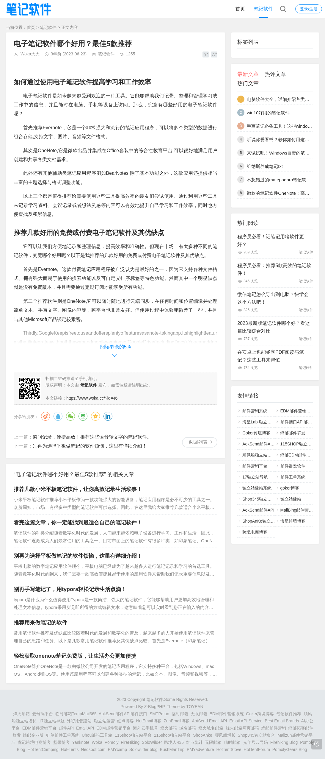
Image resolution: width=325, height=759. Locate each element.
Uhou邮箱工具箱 (97, 735)
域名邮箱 (187, 728)
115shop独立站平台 (133, 735)
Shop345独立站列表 (261, 499)
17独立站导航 (255, 477)
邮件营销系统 (254, 411)
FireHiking (130, 742)
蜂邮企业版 (33, 735)
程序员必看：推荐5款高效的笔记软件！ (274, 269)
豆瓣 (82, 416)
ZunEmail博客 (176, 721)
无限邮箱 (199, 713)
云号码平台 (42, 713)
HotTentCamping (42, 749)
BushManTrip (172, 749)
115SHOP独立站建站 (300, 444)
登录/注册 (309, 9)
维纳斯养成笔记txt (265, 166)
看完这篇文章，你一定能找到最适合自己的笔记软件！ (78, 523)
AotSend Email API (209, 721)
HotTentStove (228, 749)
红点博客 (125, 721)
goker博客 (289, 488)
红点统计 (194, 742)
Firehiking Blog (284, 742)
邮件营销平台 (254, 466)
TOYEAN (194, 706)
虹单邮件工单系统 (62, 735)
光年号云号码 (255, 742)
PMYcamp (117, 749)
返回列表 (198, 442)
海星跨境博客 (292, 521)
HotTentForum (257, 749)
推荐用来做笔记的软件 (40, 623)
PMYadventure (200, 749)
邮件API (66, 728)
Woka (97, 742)
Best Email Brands (282, 721)
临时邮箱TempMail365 (76, 713)
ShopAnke (202, 735)
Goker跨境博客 (256, 433)
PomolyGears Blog (289, 749)
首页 (240, 8)
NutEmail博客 (148, 721)
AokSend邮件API (258, 510)
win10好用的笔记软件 (268, 112)
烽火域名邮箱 (210, 728)
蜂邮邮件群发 (292, 433)
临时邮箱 (180, 713)
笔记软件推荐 (288, 713)
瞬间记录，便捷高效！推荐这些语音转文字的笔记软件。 (92, 436)
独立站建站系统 (256, 488)
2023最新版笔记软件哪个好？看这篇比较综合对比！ (273, 327)
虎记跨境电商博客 (34, 742)
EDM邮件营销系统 (297, 411)
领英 (107, 416)
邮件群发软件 (292, 466)
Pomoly (112, 742)
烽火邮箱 (21, 713)
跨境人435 (173, 742)
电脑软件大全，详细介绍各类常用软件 (285, 99)
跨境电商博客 (254, 532)
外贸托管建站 (79, 721)
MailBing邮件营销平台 (300, 510)
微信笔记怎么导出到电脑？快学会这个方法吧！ (273, 298)
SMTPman (159, 713)
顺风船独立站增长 (259, 455)
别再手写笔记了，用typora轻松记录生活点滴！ (70, 589)
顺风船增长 (225, 735)
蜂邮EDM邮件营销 (297, 455)
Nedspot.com (93, 749)
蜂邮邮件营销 (273, 728)
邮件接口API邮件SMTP (302, 422)
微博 (45, 416)
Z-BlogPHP (154, 706)
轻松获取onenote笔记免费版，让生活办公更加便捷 (75, 656)
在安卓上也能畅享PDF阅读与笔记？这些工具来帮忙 (270, 356)
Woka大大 (30, 54)
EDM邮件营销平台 (39, 728)
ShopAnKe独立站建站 (262, 521)
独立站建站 (290, 499)
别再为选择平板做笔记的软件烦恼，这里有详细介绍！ (90, 445)
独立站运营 (104, 721)
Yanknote (81, 742)
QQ (58, 416)
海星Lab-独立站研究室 (263, 422)
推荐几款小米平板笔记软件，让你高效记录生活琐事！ (78, 489)
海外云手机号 (145, 728)
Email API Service (245, 721)
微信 (70, 416)
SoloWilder (152, 742)
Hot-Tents (69, 749)
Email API (85, 728)
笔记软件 (263, 8)
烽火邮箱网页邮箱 (242, 728)
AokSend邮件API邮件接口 (266, 444)
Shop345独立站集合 (256, 735)
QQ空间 (95, 416)
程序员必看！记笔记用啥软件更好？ (270, 240)
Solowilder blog (143, 749)
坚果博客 (61, 742)
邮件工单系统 (292, 477)
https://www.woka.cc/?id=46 (91, 398)
